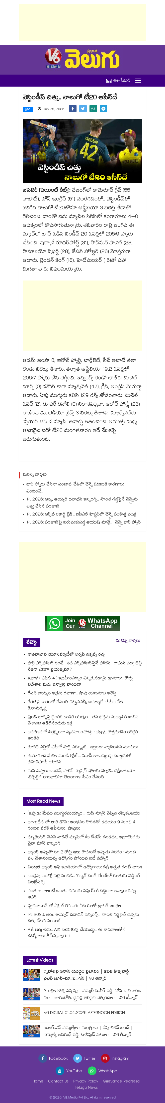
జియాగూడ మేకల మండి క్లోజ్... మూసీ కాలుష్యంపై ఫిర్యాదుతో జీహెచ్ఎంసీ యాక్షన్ (79, 759)
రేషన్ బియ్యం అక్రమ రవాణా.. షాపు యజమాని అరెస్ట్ (72, 693)
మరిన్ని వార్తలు (128, 641)
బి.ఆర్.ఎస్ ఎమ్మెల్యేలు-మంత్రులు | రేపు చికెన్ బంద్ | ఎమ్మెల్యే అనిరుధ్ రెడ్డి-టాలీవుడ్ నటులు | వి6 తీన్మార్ (88, 1032)
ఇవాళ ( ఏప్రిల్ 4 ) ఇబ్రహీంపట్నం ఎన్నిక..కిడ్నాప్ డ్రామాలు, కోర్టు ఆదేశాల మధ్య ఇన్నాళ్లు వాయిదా (80, 682)
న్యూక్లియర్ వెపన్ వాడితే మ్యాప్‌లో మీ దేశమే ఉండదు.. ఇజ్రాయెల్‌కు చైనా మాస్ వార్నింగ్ (84, 841)
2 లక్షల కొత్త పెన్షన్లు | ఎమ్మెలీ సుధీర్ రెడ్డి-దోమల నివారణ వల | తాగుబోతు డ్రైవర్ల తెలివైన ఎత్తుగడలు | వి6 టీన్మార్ (92, 995)
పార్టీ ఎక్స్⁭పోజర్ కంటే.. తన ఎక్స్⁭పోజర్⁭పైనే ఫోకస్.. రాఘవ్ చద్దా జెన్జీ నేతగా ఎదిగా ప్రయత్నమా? (85, 667)
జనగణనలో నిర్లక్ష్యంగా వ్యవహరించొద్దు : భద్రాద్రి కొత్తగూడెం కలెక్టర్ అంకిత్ (83, 735)
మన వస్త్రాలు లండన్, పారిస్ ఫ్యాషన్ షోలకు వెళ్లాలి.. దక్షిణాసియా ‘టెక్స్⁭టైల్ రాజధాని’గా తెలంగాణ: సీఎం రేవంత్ (81, 774)
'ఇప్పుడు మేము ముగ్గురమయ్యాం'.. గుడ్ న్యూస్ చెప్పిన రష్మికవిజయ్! (84, 813)
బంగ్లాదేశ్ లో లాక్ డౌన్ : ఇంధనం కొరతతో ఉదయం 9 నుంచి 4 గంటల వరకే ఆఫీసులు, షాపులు (82, 826)
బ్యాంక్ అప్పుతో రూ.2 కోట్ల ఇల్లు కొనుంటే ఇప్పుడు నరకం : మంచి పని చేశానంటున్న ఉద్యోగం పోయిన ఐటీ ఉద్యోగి (82, 856)
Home (37, 1081)
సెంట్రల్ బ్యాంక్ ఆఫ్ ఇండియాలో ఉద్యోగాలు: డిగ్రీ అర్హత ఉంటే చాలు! (85, 867)
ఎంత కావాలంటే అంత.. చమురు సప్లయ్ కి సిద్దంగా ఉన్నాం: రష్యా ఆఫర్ (82, 894)
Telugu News (86, 1088)
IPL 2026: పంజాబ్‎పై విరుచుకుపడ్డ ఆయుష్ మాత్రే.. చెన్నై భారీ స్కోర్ (83, 522)
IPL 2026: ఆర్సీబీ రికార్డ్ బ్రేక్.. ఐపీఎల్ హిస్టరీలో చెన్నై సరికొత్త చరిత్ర (81, 514)
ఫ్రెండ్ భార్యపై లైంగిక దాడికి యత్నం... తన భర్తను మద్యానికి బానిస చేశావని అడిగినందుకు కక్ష (83, 720)
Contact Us (58, 1081)
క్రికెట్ (28, 110)
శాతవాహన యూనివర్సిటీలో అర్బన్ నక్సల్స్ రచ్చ (66, 655)
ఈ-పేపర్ (118, 80)
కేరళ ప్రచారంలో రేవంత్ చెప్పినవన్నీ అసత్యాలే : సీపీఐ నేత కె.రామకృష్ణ (75, 705)
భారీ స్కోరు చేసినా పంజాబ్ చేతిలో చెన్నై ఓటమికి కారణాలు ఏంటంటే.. (75, 488)
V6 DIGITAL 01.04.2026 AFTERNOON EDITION (84, 1013)
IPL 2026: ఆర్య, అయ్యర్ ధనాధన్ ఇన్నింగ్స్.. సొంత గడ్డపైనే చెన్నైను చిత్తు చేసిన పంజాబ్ (82, 503)
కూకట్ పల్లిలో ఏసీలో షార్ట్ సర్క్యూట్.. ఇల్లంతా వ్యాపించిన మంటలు (83, 747)
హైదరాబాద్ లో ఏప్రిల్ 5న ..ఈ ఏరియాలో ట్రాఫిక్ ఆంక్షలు (75, 906)
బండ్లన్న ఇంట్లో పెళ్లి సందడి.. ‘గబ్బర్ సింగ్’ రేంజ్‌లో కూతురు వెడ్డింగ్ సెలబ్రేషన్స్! (84, 879)
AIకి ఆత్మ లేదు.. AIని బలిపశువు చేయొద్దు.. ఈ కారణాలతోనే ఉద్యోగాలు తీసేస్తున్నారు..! (77, 933)
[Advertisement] (82, 22)
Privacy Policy (85, 1081)
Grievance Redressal (121, 1081)
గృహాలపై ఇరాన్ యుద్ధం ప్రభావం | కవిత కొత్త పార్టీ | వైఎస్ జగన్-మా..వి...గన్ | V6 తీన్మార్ (88, 975)
